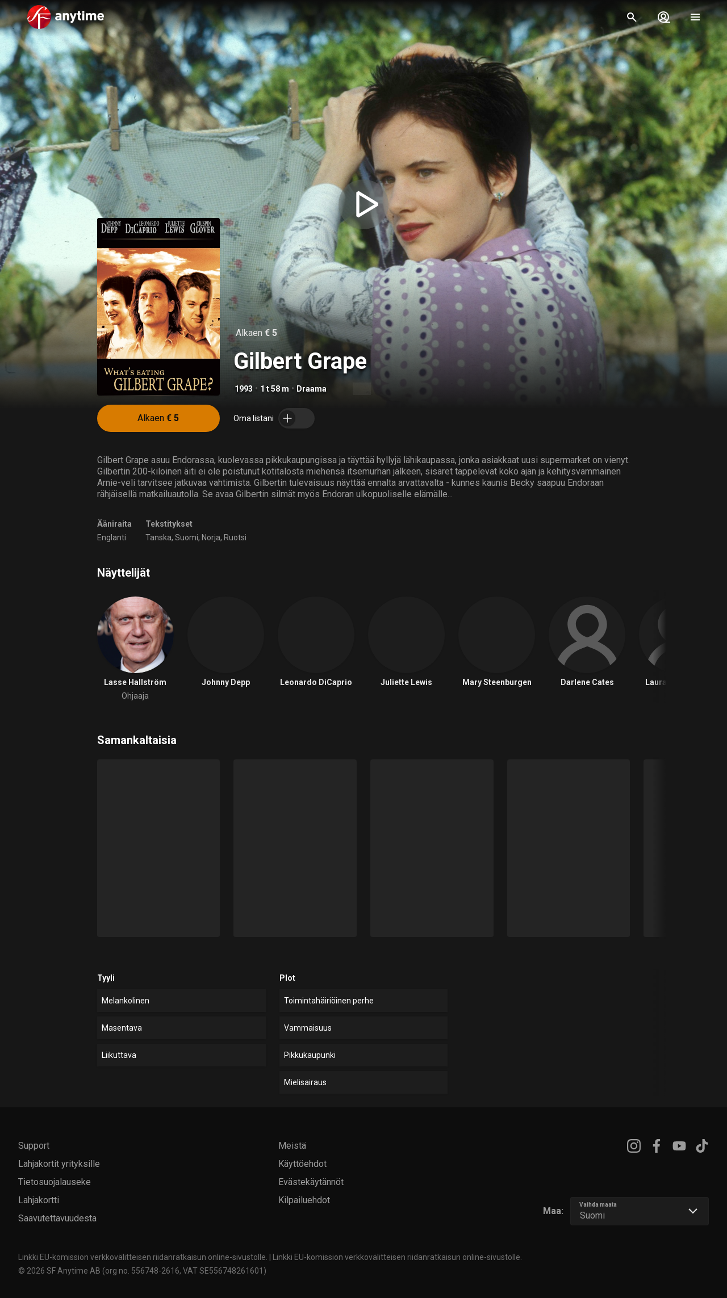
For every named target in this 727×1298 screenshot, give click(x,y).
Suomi (186, 537)
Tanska (158, 537)
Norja (211, 537)
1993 (244, 388)
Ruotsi (235, 537)
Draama (311, 388)
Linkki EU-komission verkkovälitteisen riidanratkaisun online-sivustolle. (143, 1257)
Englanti (111, 537)
